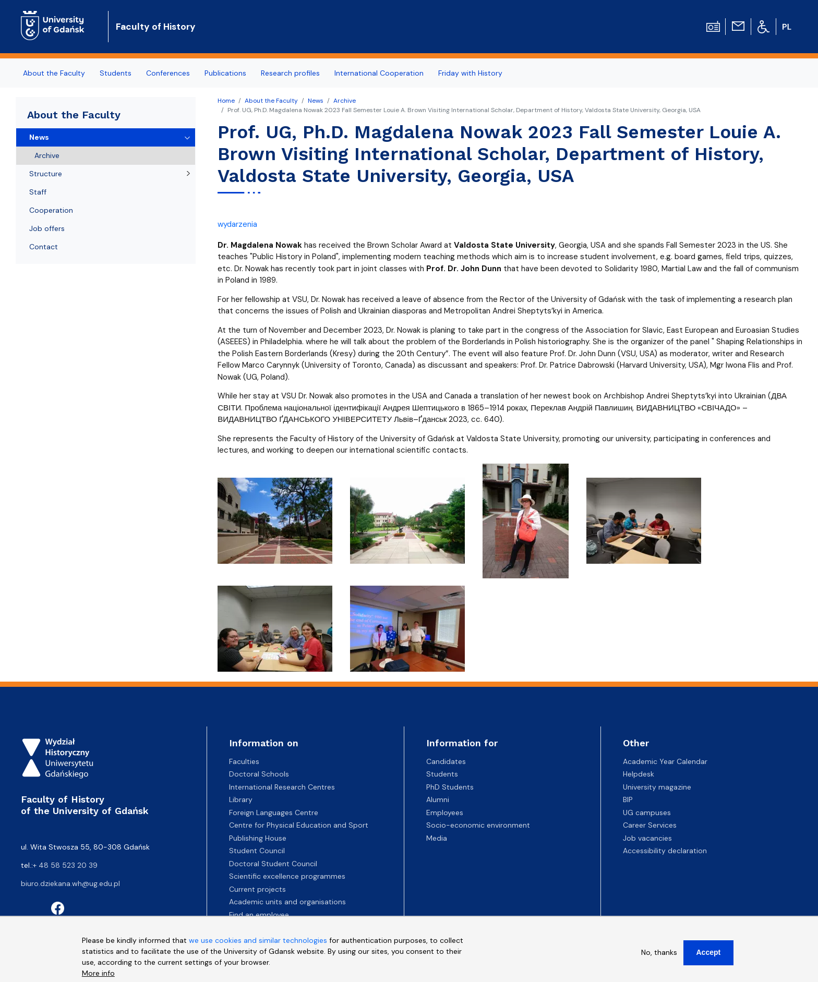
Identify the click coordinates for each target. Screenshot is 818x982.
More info (98, 973)
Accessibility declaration (665, 850)
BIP (628, 799)
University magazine (657, 787)
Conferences (168, 73)
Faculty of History (156, 26)
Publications (225, 73)
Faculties (244, 761)
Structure (45, 173)
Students (115, 73)
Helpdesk (638, 774)
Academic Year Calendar (665, 761)
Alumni (437, 799)
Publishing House (257, 838)
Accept (708, 952)
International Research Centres (282, 787)
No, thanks (659, 952)
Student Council (257, 850)
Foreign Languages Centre (273, 812)
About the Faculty (54, 73)
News (315, 100)
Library (240, 799)
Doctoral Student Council (273, 863)
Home (226, 100)
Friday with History (470, 73)
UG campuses (647, 812)
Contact (43, 246)
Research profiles (290, 73)
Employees (444, 812)
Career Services (650, 825)
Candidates (446, 761)
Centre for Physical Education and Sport (298, 825)
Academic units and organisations (287, 901)
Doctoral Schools (259, 774)
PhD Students (450, 787)
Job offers (47, 228)
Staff (37, 192)
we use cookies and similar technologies (258, 940)
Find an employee (259, 914)
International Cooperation (379, 73)
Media (436, 838)
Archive (344, 100)
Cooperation (51, 210)
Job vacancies (647, 838)
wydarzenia (237, 224)
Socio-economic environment (478, 825)
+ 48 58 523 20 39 (65, 865)
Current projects (257, 889)
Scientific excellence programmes (287, 876)
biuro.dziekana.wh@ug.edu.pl (70, 883)
